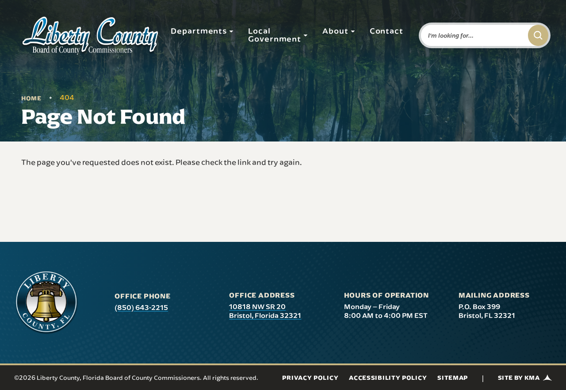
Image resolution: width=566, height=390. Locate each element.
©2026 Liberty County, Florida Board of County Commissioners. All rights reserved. (136, 378)
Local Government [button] (278, 34)
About (339, 30)
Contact (386, 30)
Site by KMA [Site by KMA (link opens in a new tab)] (525, 378)
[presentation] (46, 302)
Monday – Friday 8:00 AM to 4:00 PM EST (386, 311)
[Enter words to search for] (472, 35)
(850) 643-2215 (141, 307)
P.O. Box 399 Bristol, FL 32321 (487, 311)
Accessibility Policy (388, 378)
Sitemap (452, 378)
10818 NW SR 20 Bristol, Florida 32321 (265, 311)
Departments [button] (202, 30)
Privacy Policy (310, 378)
